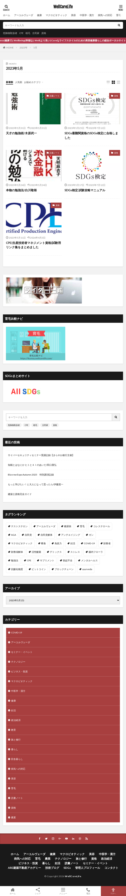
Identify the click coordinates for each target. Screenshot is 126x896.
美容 (73, 15)
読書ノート (55, 96)
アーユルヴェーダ (23, 15)
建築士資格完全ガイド (20, 494)
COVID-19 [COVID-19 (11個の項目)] (89, 543)
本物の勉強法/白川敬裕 (21, 190)
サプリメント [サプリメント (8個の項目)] (47, 560)
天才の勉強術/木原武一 (21, 133)
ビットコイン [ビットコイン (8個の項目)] (39, 569)
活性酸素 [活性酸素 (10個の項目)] (36, 551)
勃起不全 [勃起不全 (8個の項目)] (67, 560)
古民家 (35, 33)
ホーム (6, 15)
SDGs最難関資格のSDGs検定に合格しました (91, 135)
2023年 (23, 47)
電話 (88, 891)
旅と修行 (16, 739)
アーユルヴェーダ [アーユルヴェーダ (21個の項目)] (45, 526)
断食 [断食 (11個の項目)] (43, 543)
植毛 (28, 33)
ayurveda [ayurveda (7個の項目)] (87, 569)
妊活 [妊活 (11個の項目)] (72, 543)
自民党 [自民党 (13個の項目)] (28, 534)
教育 (13, 729)
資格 (43, 33)
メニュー (63, 891)
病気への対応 (105, 15)
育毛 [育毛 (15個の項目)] (82, 526)
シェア (37, 891)
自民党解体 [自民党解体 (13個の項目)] (46, 534)
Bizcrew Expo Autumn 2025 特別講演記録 (31, 474)
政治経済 (16, 720)
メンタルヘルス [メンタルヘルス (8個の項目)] (89, 560)
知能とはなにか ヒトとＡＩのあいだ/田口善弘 (32, 464)
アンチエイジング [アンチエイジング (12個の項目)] (70, 534)
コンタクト (111, 867)
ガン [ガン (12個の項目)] (91, 534)
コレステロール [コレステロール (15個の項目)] (101, 526)
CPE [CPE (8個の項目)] (29, 560)
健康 (39, 15)
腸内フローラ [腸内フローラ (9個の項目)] (96, 551)
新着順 (9, 82)
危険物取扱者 (10, 33)
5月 (35, 47)
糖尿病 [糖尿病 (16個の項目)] (67, 526)
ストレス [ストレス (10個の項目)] (75, 551)
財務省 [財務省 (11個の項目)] (107, 543)
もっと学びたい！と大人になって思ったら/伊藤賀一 (35, 484)
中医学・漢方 (87, 15)
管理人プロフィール (87, 867)
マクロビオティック (56, 15)
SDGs (67, 867)
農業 (13, 817)
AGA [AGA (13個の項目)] (13, 534)
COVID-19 (16, 632)
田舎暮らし (17, 759)
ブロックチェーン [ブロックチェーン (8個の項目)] (64, 569)
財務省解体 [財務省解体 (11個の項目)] (17, 551)
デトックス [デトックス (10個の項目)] (56, 551)
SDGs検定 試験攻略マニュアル (84, 190)
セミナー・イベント (21, 651)
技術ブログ (52, 867)
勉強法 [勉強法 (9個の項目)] (14, 560)
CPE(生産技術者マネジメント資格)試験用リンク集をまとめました (33, 245)
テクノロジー (18, 661)
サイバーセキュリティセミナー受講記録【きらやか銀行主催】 (41, 455)
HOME (10, 47)
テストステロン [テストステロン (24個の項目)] (19, 526)
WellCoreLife (63, 7)
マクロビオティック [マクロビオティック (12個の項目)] (21, 543)
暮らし (14, 749)
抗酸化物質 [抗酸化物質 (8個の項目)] (17, 569)
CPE (21, 33)
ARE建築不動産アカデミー (24, 867)
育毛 (118, 15)
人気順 (18, 82)
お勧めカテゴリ (32, 82)
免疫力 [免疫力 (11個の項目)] (58, 543)
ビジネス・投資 (19, 671)
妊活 (13, 710)
